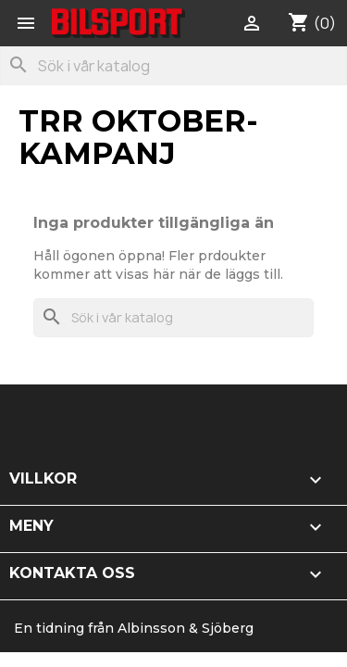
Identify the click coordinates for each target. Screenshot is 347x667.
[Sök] (173, 65)
